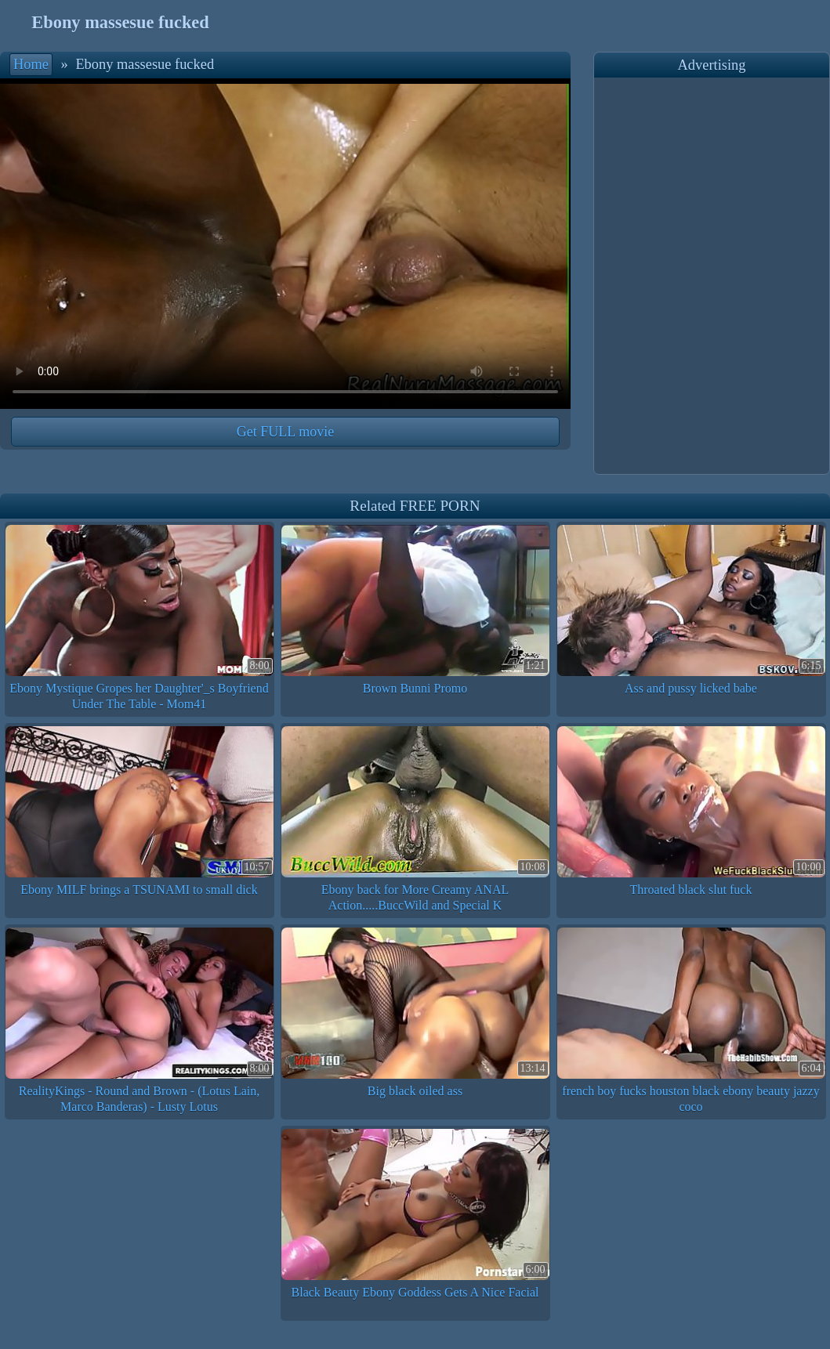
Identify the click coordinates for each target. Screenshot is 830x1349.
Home (31, 64)
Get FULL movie (285, 431)
